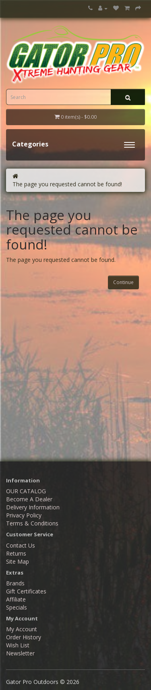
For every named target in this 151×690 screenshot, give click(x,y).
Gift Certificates (26, 591)
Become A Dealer (29, 499)
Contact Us (20, 545)
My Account (21, 629)
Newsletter (20, 653)
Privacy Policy (23, 515)
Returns (16, 553)
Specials (16, 607)
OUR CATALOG (26, 491)
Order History (23, 637)
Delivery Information (33, 507)
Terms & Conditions (32, 523)
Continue (123, 282)
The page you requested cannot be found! (67, 184)
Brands (15, 583)
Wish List (17, 645)
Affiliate (16, 599)
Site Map (17, 561)
